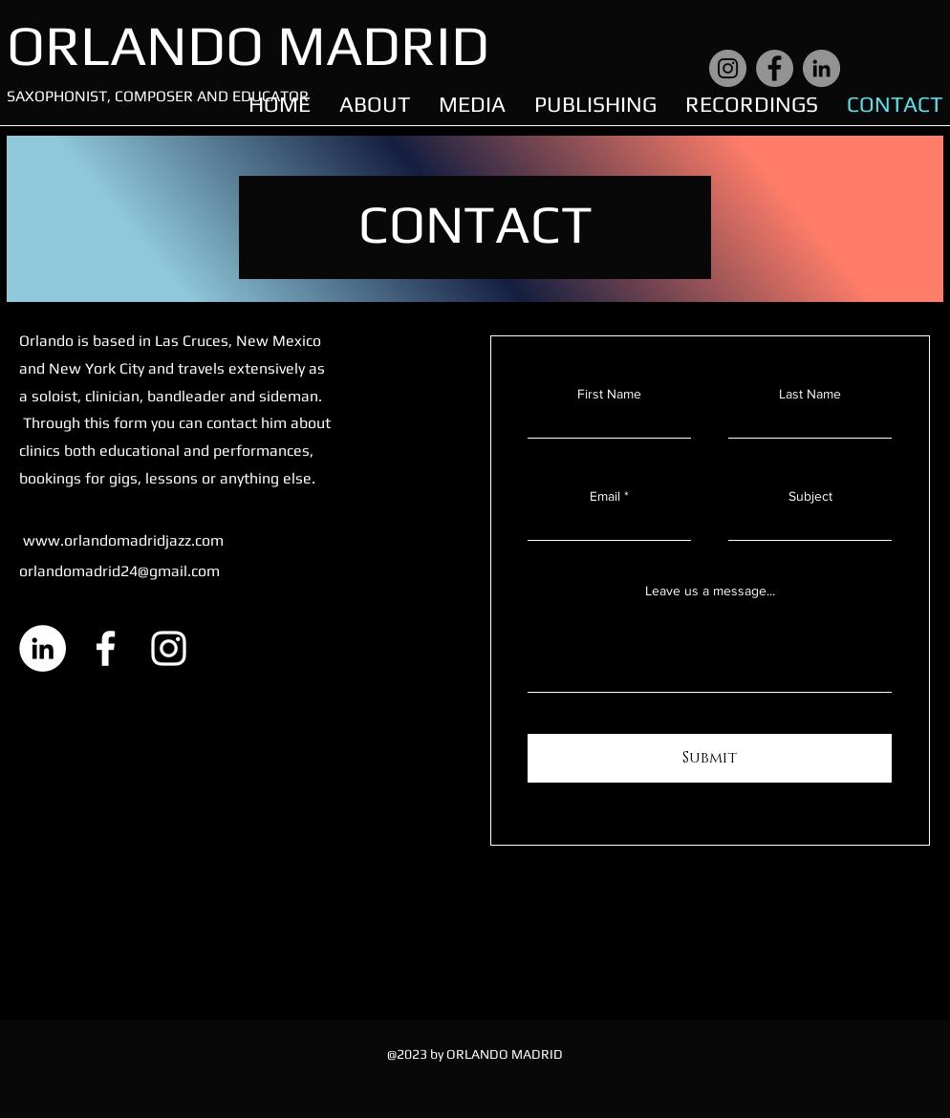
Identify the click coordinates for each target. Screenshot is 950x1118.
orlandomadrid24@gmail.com (119, 571)
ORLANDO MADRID (248, 44)
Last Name (810, 393)
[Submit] (710, 758)
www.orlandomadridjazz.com (123, 540)
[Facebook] (774, 68)
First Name (609, 393)
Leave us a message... (710, 590)
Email (605, 496)
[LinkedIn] (821, 68)
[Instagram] (727, 68)
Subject (810, 496)
